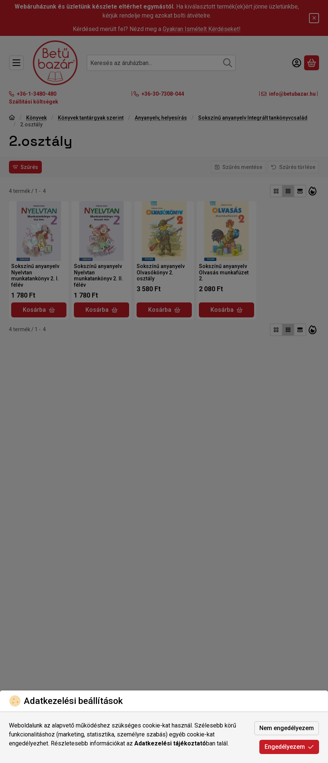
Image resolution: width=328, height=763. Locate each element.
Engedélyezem (289, 746)
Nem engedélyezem (286, 728)
